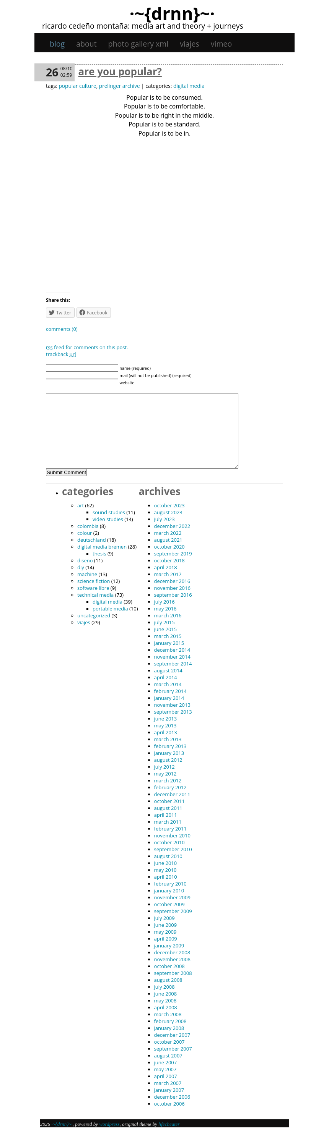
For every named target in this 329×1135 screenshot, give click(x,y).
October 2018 (169, 560)
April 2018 (165, 567)
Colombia (88, 526)
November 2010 (172, 835)
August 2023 (168, 512)
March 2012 (168, 780)
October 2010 (169, 842)
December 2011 (172, 794)
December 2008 (172, 952)
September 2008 (173, 973)
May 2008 (165, 1000)
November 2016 (172, 588)
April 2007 (165, 1076)
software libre (93, 588)
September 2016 (173, 594)
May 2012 (165, 773)
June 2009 (165, 924)
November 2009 (172, 897)
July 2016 (164, 601)
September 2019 (173, 553)
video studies (108, 519)
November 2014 (172, 656)
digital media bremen (102, 546)
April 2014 (165, 677)
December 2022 (172, 526)
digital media (189, 85)
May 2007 (165, 1069)
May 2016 (165, 608)
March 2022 (168, 532)
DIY (80, 567)
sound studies (109, 512)
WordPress (109, 1124)
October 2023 (169, 505)
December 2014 (172, 649)
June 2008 (165, 993)
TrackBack (61, 354)
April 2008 (165, 1007)
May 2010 (165, 869)
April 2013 (165, 732)
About (86, 44)
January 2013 (169, 753)
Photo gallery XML (138, 44)
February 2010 (170, 883)
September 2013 (173, 711)
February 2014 (170, 691)
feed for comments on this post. (87, 347)
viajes (189, 44)
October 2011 (169, 801)
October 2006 (169, 1103)
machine (87, 574)
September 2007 (173, 1048)
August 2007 (168, 1055)
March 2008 (168, 1014)
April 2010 (165, 876)
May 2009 (165, 931)
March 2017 (168, 574)
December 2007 (172, 1034)
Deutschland (91, 539)
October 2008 (169, 966)
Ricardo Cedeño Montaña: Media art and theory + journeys (142, 26)
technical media (95, 594)
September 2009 (173, 911)
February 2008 (170, 1021)
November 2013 (172, 704)
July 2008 (164, 986)
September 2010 (173, 849)
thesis (99, 553)
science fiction (93, 581)
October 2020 (169, 546)
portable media (110, 608)
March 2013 (168, 739)
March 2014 (168, 684)
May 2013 (165, 725)
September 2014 (173, 663)
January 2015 (169, 643)
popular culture (77, 85)
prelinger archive (119, 85)
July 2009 (164, 918)
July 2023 (164, 519)
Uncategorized (93, 615)
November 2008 (172, 959)
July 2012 (164, 766)
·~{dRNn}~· (172, 13)
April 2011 (165, 814)
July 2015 (164, 622)
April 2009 (165, 938)
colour (84, 532)
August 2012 (168, 759)
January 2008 (169, 1028)
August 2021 (168, 539)
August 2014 (168, 670)
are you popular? (120, 71)
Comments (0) (62, 328)
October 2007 (169, 1041)
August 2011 (168, 808)
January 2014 (169, 698)
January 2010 (169, 890)
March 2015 (168, 636)
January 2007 (169, 1089)
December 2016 (172, 581)
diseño (85, 560)
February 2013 (170, 746)
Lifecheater (169, 1124)
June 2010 (165, 863)
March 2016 (168, 615)
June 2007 (165, 1062)
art (80, 505)
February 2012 (170, 787)
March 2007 (168, 1083)
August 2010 (168, 856)
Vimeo (221, 44)
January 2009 (169, 945)
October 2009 (169, 904)
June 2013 (165, 718)
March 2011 (168, 821)
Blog (57, 44)
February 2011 (170, 828)
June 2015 (165, 629)
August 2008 (168, 979)
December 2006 (172, 1096)
